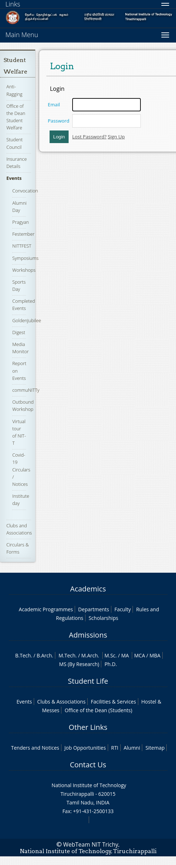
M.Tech (67, 655)
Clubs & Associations (61, 701)
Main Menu (21, 34)
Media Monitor (20, 348)
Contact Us (88, 764)
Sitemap (155, 747)
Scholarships (103, 618)
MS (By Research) (79, 664)
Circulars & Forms (17, 548)
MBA (155, 655)
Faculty (122, 609)
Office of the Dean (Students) (98, 710)
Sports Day (19, 285)
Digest (18, 332)
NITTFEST (21, 246)
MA (125, 655)
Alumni (132, 747)
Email (54, 104)
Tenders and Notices (35, 747)
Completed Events (23, 304)
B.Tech (23, 655)
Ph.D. (111, 664)
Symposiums (25, 258)
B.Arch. (45, 655)
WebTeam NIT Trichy (91, 844)
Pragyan (20, 222)
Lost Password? (89, 136)
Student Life (88, 681)
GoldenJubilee (26, 320)
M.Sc (110, 655)
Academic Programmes (46, 609)
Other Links (88, 727)
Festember (23, 234)
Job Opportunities (85, 747)
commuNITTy (26, 390)
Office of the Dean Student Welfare (16, 117)
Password (58, 120)
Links (12, 3)
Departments (93, 609)
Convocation (25, 190)
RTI (114, 747)
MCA (139, 655)
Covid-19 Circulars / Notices (21, 469)
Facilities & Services (113, 701)
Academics (88, 589)
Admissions (88, 635)
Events (14, 178)
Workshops (24, 270)
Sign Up (116, 136)
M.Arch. (90, 655)
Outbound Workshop (22, 405)
